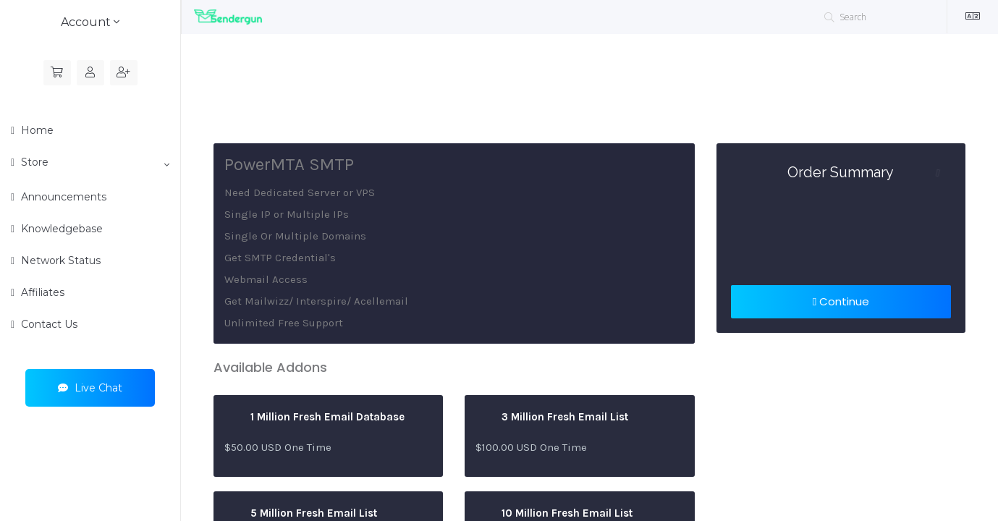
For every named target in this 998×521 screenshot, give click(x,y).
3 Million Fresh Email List (551, 417)
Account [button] (90, 22)
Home (36, 130)
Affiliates (41, 292)
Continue (841, 301)
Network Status (59, 260)
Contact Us (47, 324)
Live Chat (90, 387)
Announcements (62, 196)
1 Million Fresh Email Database (314, 417)
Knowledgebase (60, 228)
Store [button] (93, 163)
